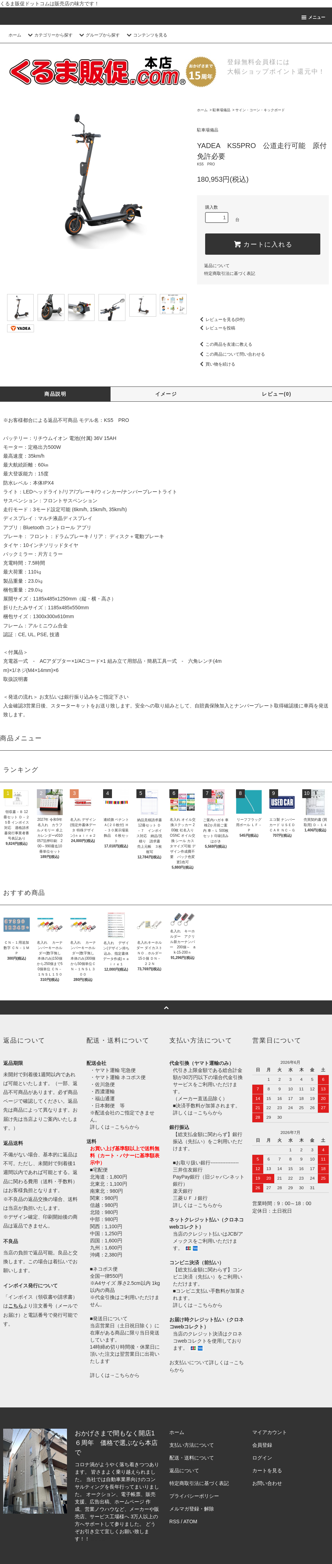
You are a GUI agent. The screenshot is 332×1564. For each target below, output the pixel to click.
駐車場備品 (221, 110)
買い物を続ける (216, 364)
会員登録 (262, 1445)
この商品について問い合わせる (231, 354)
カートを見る (267, 1470)
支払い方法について (191, 1445)
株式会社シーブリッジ (116, 1539)
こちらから (127, 1127)
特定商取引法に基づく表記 (229, 273)
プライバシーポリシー (194, 1496)
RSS (174, 1521)
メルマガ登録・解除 (191, 1509)
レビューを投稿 (216, 328)
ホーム (15, 35)
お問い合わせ (267, 1483)
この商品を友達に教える (224, 344)
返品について (217, 265)
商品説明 (55, 394)
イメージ (166, 394)
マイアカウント (269, 1432)
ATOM (190, 1521)
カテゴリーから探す (49, 35)
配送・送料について (191, 1458)
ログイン (262, 1458)
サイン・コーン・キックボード (260, 110)
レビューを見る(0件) (221, 319)
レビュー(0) (276, 394)
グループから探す (98, 35)
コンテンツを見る (146, 35)
